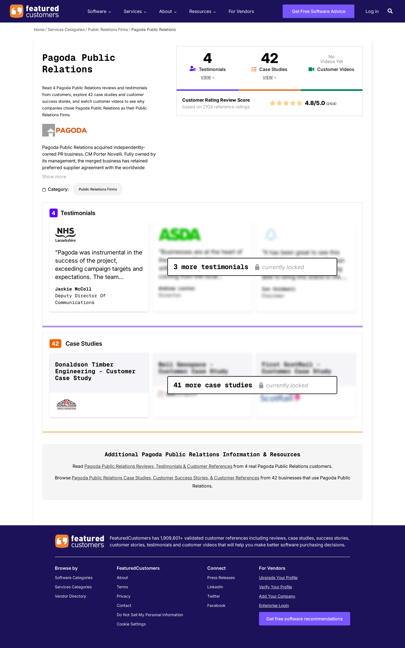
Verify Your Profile (275, 586)
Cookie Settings (131, 624)
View (206, 77)
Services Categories (66, 29)
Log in (372, 11)
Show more (54, 176)
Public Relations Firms (108, 29)
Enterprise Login (274, 605)
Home (39, 29)
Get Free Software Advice (318, 11)
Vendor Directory (70, 596)
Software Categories (74, 577)
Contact (124, 605)
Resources (201, 11)
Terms (122, 586)
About (167, 11)
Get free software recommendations (304, 619)
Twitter (213, 596)
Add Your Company (277, 596)
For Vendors (241, 11)
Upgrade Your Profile (278, 577)
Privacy (123, 596)
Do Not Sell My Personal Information (150, 614)
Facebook (216, 605)
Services (134, 11)
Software (98, 11)
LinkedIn (215, 586)
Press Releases (221, 577)
